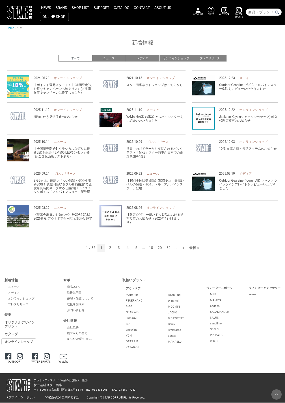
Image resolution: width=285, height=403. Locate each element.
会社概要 (73, 327)
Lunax (172, 336)
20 (160, 248)
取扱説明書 (74, 293)
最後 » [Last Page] (194, 248)
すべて (75, 58)
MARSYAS (216, 300)
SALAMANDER (219, 312)
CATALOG (121, 8)
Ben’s (171, 324)
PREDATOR (217, 335)
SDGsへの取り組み (79, 339)
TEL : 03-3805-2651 (97, 390)
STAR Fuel (174, 295)
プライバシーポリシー (23, 397)
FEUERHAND (134, 301)
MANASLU (175, 342)
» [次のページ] (183, 248)
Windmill (173, 301)
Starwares (174, 330)
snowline (131, 330)
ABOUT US (162, 8)
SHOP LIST (80, 8)
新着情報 (11, 281)
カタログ (11, 335)
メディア (142, 58)
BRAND (61, 8)
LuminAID (132, 318)
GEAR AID (132, 312)
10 (151, 248)
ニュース (109, 58)
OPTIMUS (132, 342)
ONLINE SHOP (54, 17)
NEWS (46, 8)
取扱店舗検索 (75, 304)
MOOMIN (174, 307)
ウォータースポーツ (219, 288)
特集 (7, 315)
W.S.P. (214, 341)
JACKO (172, 313)
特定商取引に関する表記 (63, 397)
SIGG (129, 306)
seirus (252, 294)
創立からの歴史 (77, 333)
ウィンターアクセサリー (264, 288)
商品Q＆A (73, 287)
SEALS (214, 329)
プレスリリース (210, 58)
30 (168, 248)
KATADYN (132, 347)
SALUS (214, 318)
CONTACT (142, 8)
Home (10, 28)
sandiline (216, 324)
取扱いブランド (134, 281)
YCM (129, 336)
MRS (213, 294)
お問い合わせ (75, 310)
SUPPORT (101, 8)
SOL (128, 324)
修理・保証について (80, 299)
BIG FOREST (176, 318)
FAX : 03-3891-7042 (124, 390)
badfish (215, 306)
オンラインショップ (176, 58)
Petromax (132, 295)
